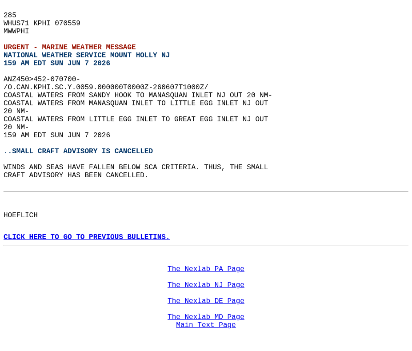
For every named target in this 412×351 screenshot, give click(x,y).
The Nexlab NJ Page (206, 285)
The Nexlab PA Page (206, 269)
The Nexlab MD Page (206, 317)
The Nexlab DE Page (206, 301)
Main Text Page (206, 325)
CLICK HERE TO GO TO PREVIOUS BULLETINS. (87, 237)
